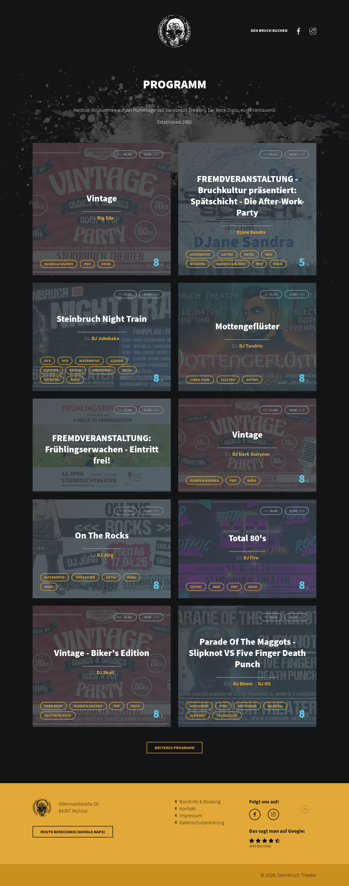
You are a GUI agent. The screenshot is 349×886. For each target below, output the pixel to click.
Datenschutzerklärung (201, 822)
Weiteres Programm (174, 747)
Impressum (190, 815)
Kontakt (187, 808)
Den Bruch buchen (269, 30)
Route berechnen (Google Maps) (73, 831)
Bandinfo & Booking (200, 801)
